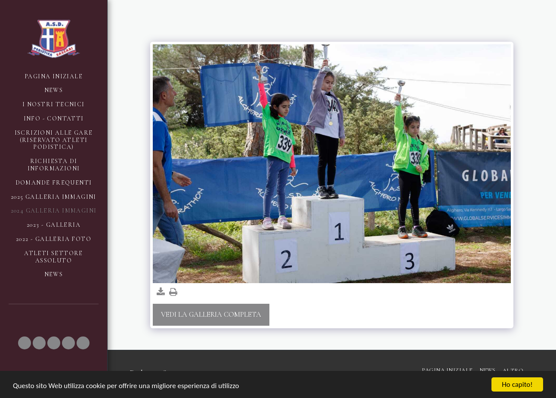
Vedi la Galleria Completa (211, 314)
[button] (24, 342)
